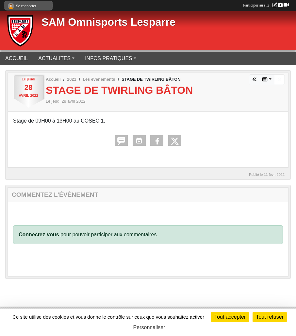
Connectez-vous (39, 234)
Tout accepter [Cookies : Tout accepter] (230, 317)
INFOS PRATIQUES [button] (108, 58)
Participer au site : (266, 5)
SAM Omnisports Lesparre (108, 22)
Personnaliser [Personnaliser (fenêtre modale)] (149, 327)
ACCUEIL (16, 58)
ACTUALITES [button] (54, 58)
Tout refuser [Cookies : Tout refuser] (269, 317)
